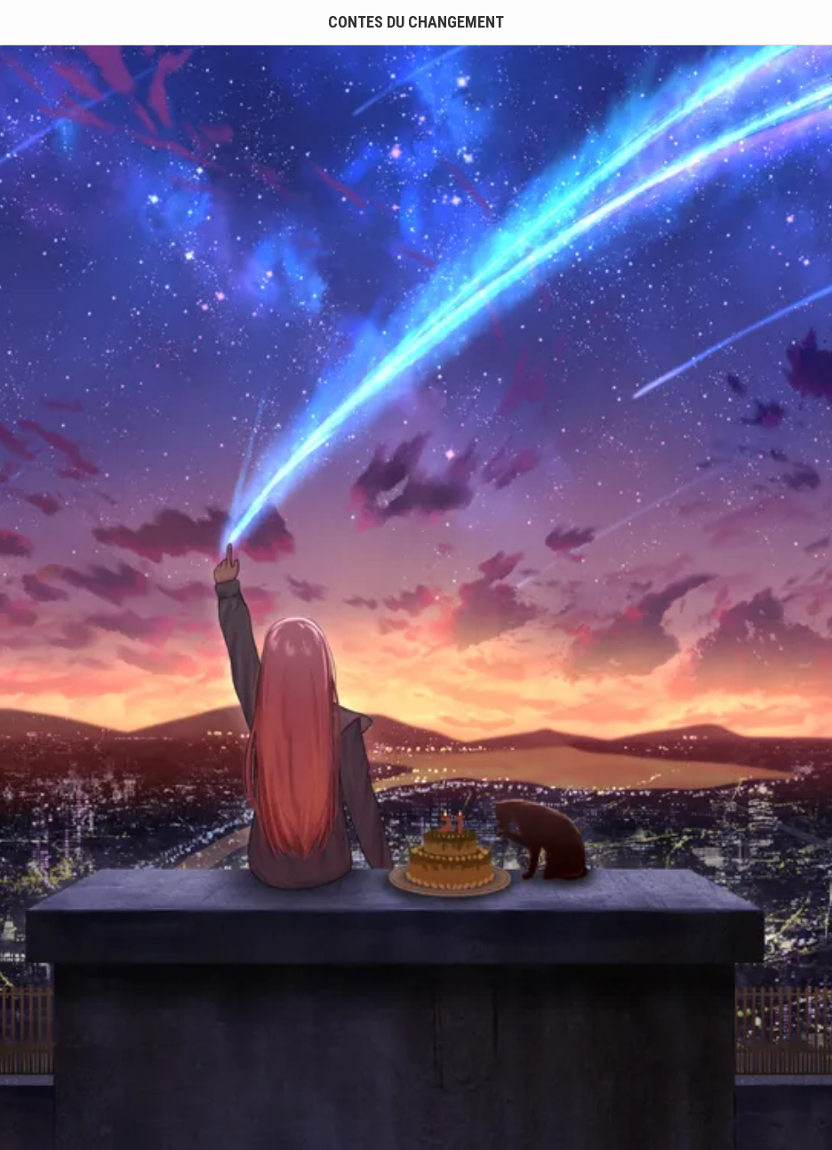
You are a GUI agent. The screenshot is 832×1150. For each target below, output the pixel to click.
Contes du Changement (416, 21)
